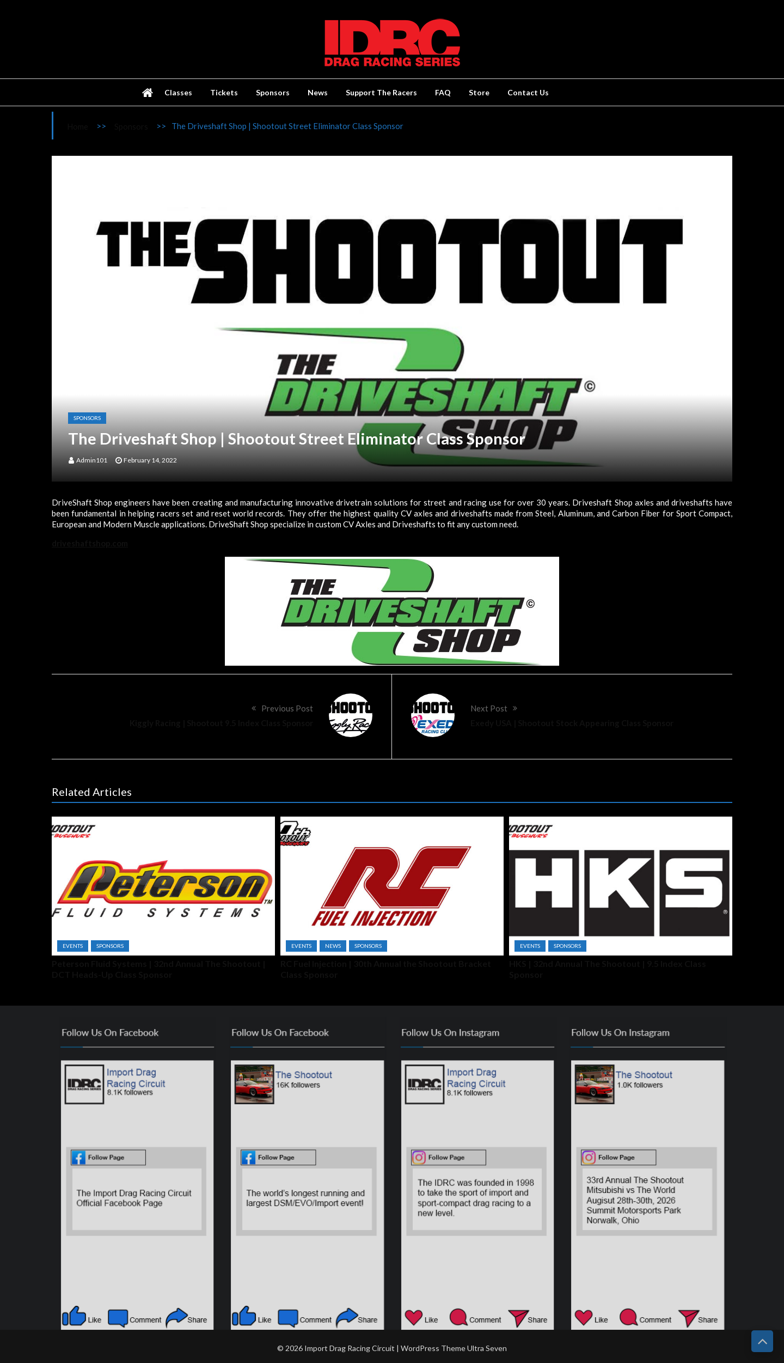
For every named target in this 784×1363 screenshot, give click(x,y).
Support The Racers (381, 92)
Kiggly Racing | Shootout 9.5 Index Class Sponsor (221, 723)
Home (77, 126)
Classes (178, 92)
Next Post (488, 708)
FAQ (443, 92)
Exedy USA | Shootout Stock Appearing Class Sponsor (571, 723)
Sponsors (273, 92)
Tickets (224, 92)
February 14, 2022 (150, 460)
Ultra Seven (487, 1354)
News (318, 92)
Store (479, 92)
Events (73, 945)
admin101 (91, 460)
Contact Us (528, 92)
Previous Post (287, 708)
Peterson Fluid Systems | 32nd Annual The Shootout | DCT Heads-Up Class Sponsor (159, 968)
